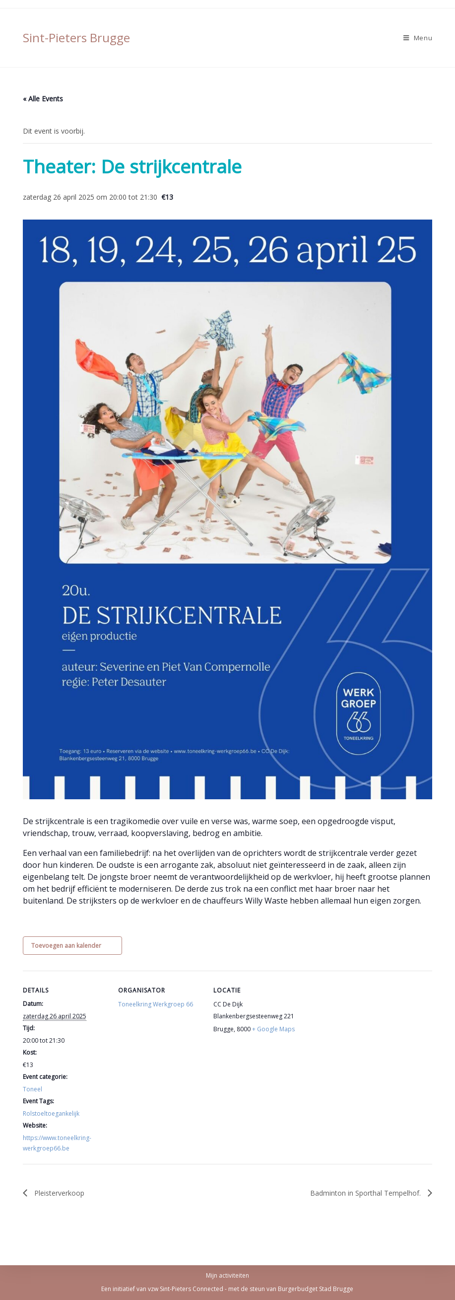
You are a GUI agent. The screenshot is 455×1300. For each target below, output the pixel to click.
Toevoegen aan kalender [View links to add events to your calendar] (66, 945)
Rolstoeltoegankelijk (51, 1113)
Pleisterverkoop (58, 1193)
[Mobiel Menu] (418, 37)
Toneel (32, 1089)
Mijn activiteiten (227, 1275)
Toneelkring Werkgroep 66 (155, 1004)
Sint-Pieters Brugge (76, 37)
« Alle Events (43, 98)
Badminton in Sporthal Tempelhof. (366, 1193)
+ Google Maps (273, 1029)
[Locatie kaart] (361, 1039)
